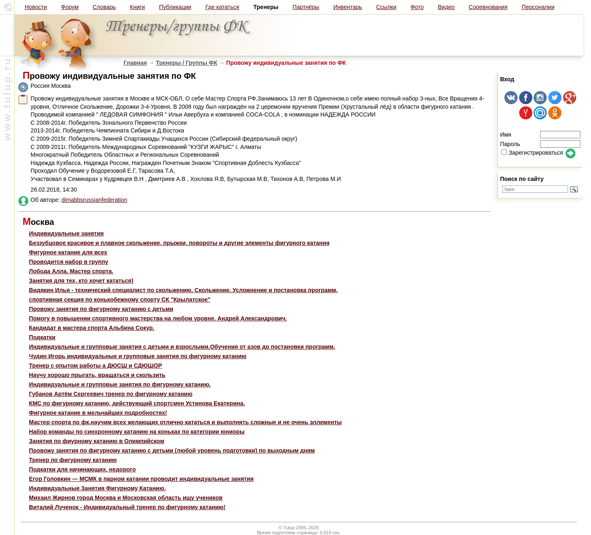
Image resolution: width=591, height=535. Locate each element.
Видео (446, 7)
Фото (417, 7)
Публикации (175, 7)
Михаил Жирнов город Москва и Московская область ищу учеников (125, 497)
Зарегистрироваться (532, 152)
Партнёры (306, 7)
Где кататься (222, 7)
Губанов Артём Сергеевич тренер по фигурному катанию (110, 394)
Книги (137, 7)
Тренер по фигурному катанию (73, 460)
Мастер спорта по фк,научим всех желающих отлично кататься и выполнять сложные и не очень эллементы (185, 422)
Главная (135, 62)
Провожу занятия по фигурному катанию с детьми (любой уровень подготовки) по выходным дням (172, 450)
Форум (70, 7)
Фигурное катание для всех (68, 252)
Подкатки (42, 337)
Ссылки (386, 7)
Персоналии (538, 7)
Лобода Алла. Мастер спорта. (71, 271)
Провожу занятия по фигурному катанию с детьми (101, 309)
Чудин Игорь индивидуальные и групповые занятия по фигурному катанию (138, 356)
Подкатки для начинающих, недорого (82, 469)
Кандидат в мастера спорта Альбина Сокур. (91, 328)
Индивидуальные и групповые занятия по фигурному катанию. (120, 384)
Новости (36, 7)
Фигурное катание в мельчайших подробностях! (98, 412)
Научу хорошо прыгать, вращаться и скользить (97, 375)
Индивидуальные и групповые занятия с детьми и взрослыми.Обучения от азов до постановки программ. (182, 346)
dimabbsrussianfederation (94, 200)
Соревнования (488, 7)
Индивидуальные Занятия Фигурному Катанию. (97, 488)
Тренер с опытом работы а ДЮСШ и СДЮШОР (95, 365)
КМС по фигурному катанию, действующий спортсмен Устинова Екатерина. (137, 403)
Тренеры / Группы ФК (187, 62)
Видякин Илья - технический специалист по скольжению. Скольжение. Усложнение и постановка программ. (183, 290)
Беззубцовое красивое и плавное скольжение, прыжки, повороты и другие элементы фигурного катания (179, 243)
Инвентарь (347, 7)
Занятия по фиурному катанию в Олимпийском (97, 441)
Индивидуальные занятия (66, 233)
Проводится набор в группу (68, 261)
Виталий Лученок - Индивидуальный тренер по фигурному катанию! (127, 507)
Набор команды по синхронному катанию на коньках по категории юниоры (137, 431)
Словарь (104, 7)
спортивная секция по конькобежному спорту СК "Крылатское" (120, 299)
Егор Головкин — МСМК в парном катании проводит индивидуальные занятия (141, 479)
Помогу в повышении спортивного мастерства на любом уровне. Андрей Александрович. (158, 318)
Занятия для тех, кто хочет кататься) (81, 280)
